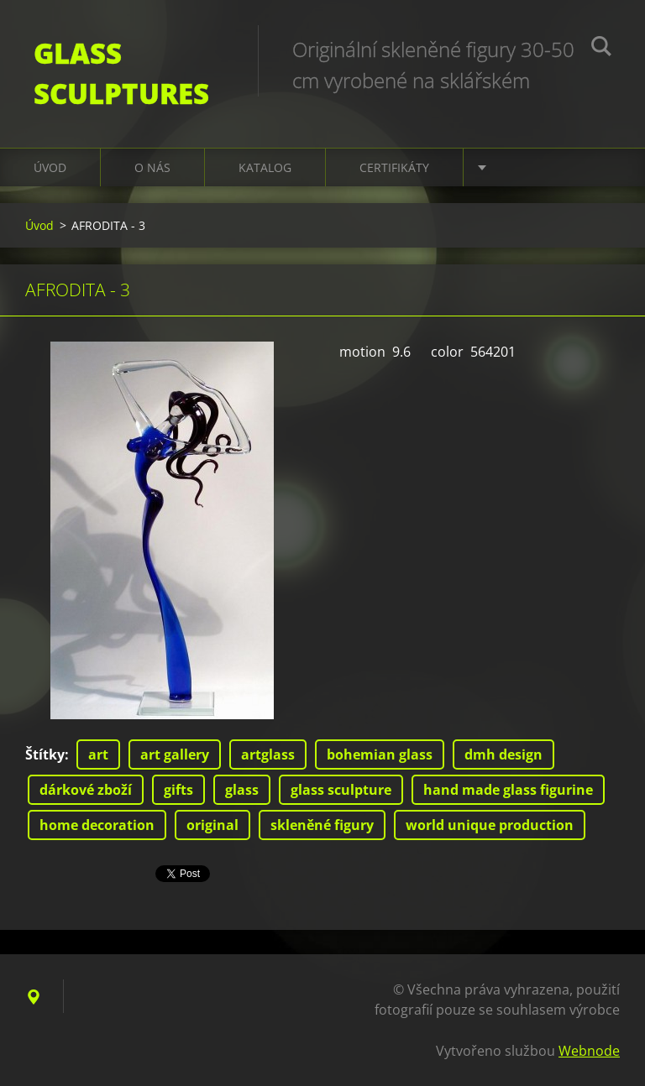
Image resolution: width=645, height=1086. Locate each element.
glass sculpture (341, 790)
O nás (152, 167)
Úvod (50, 167)
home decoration (97, 825)
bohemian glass (380, 754)
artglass (268, 754)
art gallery (174, 754)
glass (242, 790)
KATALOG (265, 167)
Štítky (45, 754)
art (98, 754)
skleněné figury (322, 825)
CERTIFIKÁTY (394, 167)
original (212, 825)
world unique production (490, 825)
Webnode (589, 1051)
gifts (178, 790)
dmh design (503, 754)
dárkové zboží (85, 790)
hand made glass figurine (508, 790)
